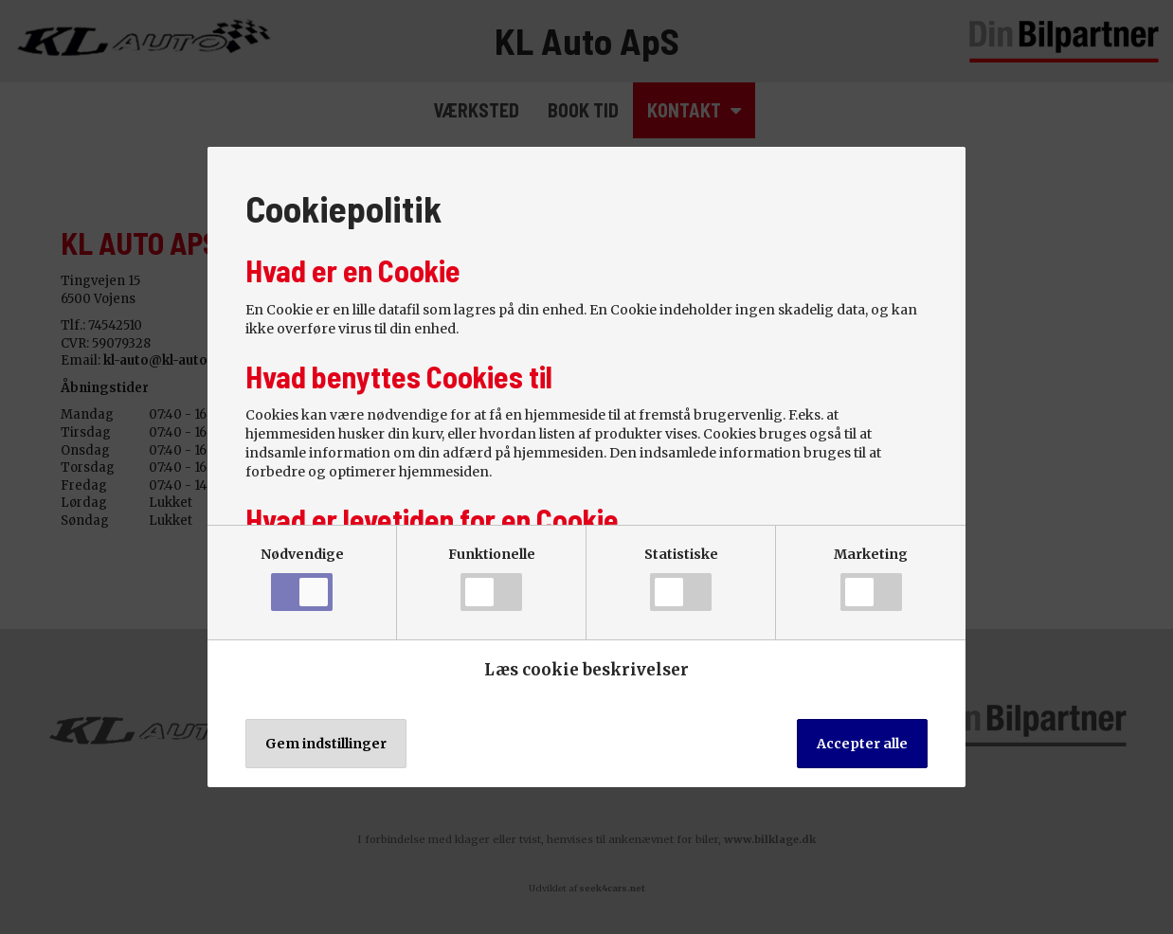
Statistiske (681, 578)
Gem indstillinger (326, 743)
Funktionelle (491, 578)
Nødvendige (302, 578)
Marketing (871, 578)
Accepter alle (862, 743)
